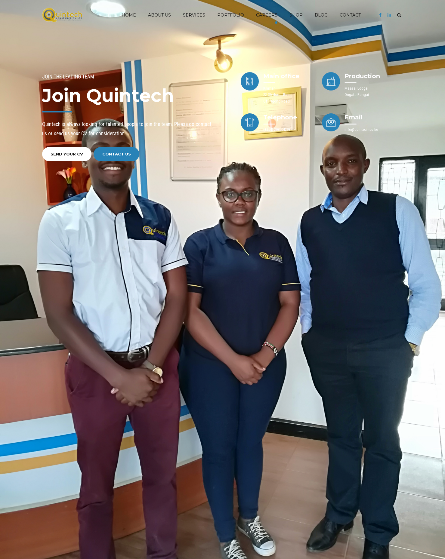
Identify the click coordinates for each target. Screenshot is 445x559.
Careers (266, 15)
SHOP (296, 15)
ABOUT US (159, 15)
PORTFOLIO (230, 15)
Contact (350, 15)
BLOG (321, 15)
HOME (129, 15)
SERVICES (194, 15)
